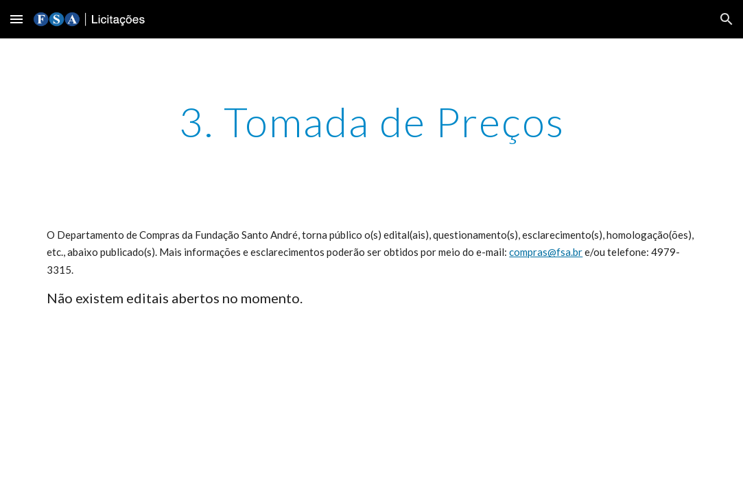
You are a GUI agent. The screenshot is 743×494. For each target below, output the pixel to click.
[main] (371, 121)
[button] (16, 19)
